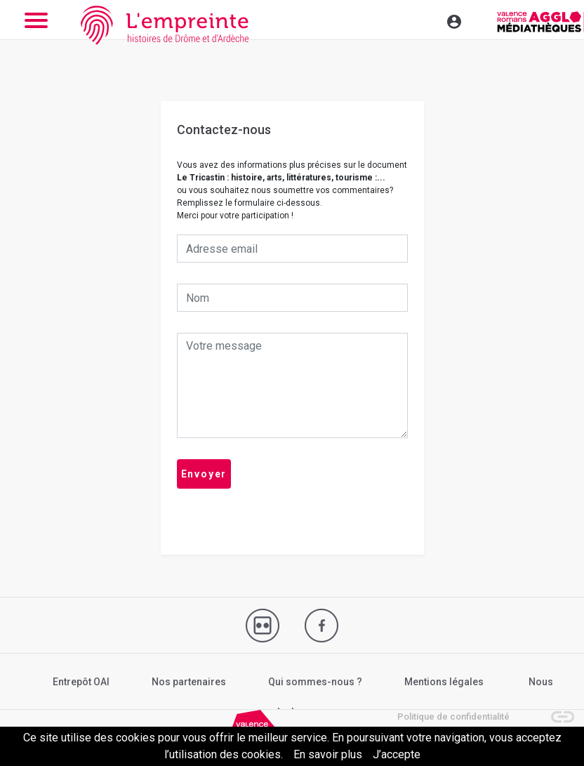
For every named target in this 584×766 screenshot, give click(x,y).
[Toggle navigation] (424, 20)
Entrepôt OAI (81, 681)
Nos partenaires (189, 681)
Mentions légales (444, 681)
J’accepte (396, 754)
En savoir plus (327, 754)
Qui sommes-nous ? (315, 681)
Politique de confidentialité (453, 716)
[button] (556, 710)
